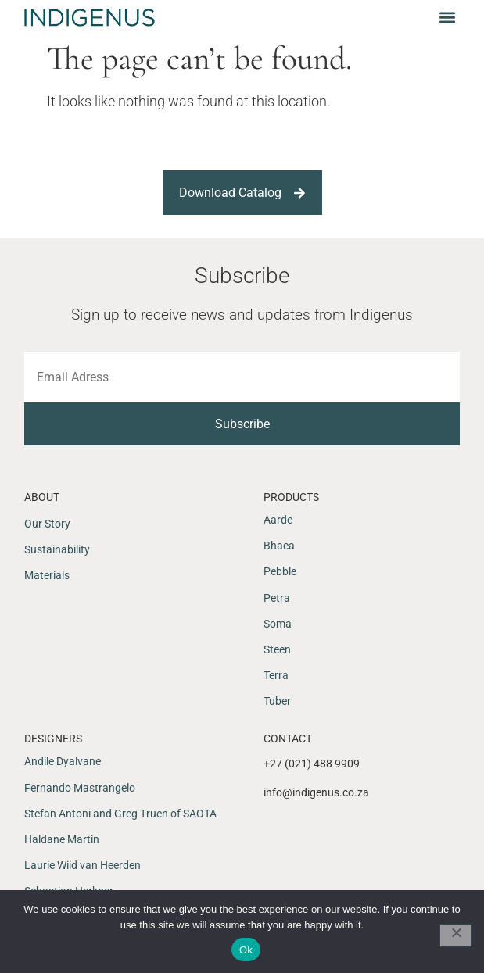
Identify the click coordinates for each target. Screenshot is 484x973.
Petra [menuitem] (277, 598)
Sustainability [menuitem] (57, 549)
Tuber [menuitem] (277, 701)
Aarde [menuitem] (278, 519)
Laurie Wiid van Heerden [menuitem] (82, 865)
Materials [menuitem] (47, 575)
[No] (455, 935)
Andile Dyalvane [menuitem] (62, 761)
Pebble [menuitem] (280, 571)
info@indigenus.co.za (316, 792)
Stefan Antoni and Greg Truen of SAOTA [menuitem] (120, 813)
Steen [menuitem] (277, 649)
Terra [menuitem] (276, 675)
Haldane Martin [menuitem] (61, 839)
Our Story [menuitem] (47, 523)
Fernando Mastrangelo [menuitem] (79, 788)
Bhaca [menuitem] (279, 545)
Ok (246, 950)
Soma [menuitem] (278, 623)
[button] (447, 17)
